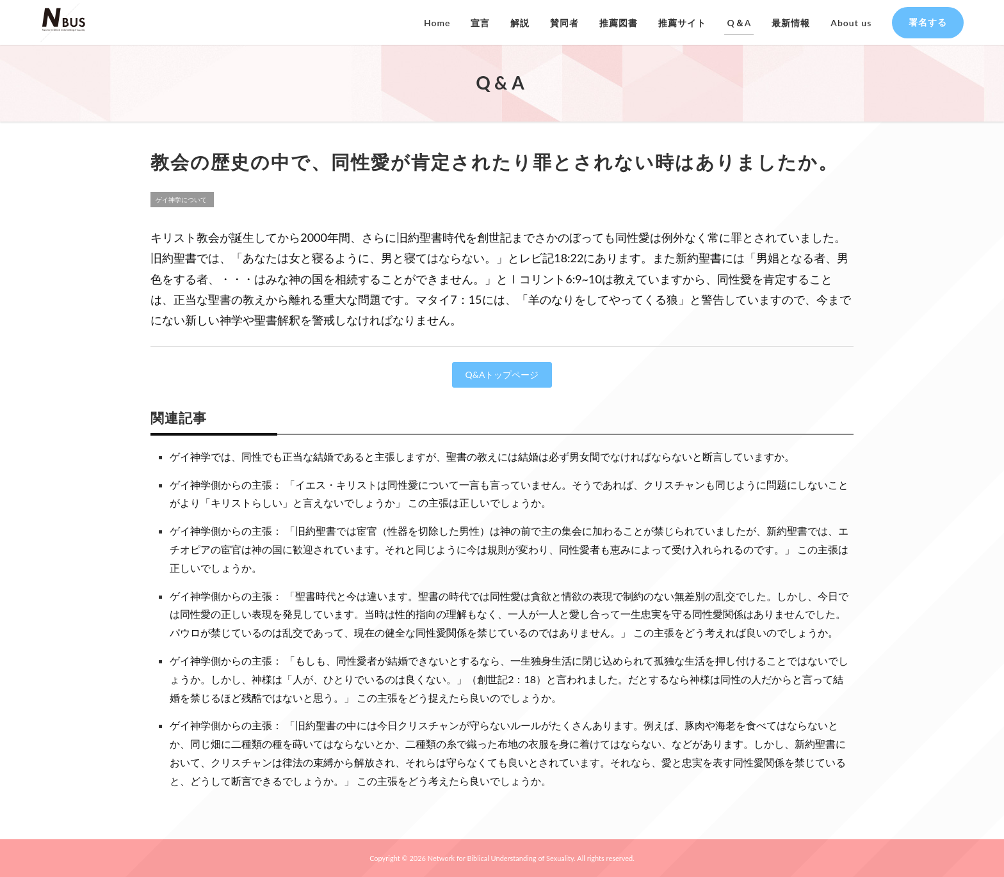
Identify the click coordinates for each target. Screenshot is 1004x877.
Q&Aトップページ (502, 374)
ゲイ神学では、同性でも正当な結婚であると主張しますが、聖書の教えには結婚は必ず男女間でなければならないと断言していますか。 (482, 456)
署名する (928, 22)
